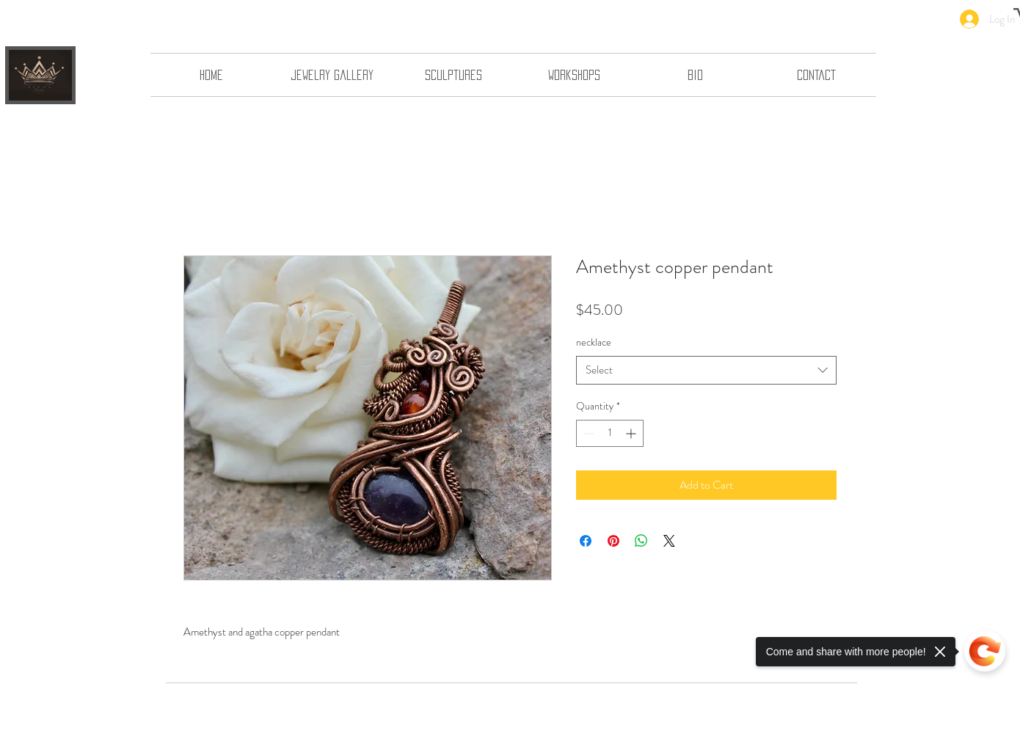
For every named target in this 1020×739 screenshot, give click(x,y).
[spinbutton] (610, 433)
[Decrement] (587, 433)
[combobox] (706, 370)
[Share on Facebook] (585, 541)
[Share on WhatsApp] (641, 541)
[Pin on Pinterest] (613, 541)
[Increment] (632, 433)
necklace (593, 342)
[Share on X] (669, 541)
